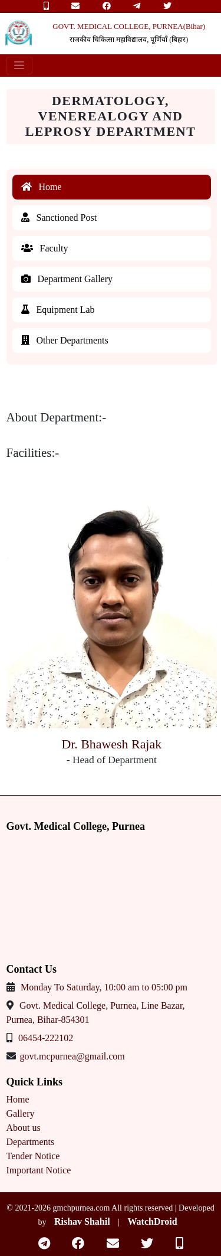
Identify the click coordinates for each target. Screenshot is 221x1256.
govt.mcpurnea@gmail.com (72, 1056)
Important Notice (38, 1170)
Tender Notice (33, 1156)
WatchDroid (152, 1221)
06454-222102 (45, 1038)
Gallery (20, 1113)
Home (41, 187)
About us (23, 1128)
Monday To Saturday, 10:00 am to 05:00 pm (104, 987)
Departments (30, 1142)
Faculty (44, 248)
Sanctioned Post (59, 217)
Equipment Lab (58, 310)
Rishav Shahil (82, 1221)
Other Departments (64, 340)
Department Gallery (67, 279)
